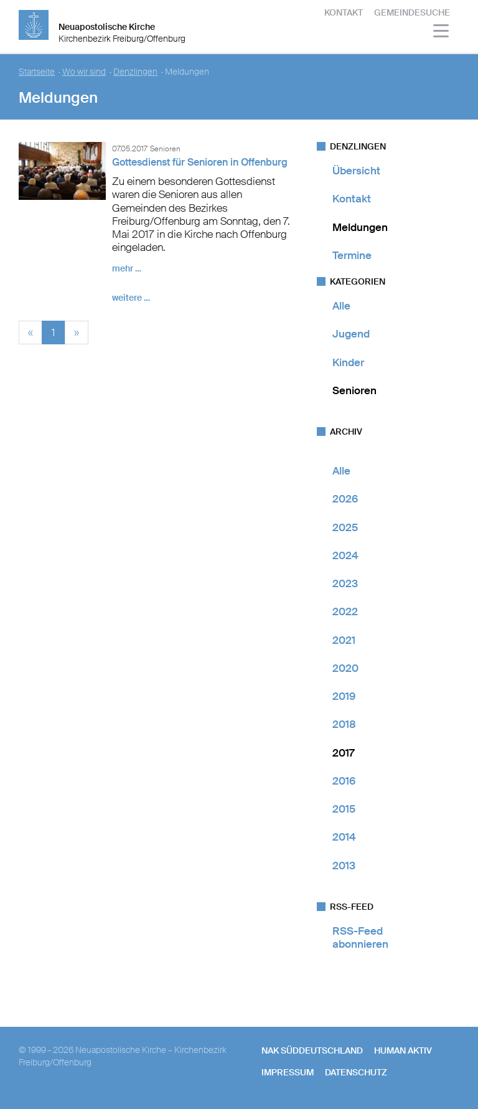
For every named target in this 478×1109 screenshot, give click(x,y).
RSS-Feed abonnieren (360, 937)
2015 (343, 809)
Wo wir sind (84, 72)
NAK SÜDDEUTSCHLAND (312, 1050)
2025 (345, 527)
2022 (345, 611)
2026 (345, 499)
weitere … (131, 297)
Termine (352, 255)
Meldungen (360, 227)
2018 (344, 724)
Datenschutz (356, 1072)
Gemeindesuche (412, 12)
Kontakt (343, 12)
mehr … (126, 268)
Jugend (351, 334)
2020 (345, 668)
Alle (341, 306)
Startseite (37, 72)
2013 (343, 865)
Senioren (354, 390)
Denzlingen (135, 72)
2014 (344, 837)
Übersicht (356, 170)
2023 (345, 583)
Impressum (287, 1072)
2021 (343, 640)
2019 (343, 696)
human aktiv (403, 1050)
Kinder (348, 362)
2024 (345, 555)
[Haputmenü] (441, 32)
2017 (343, 753)
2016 (343, 781)
